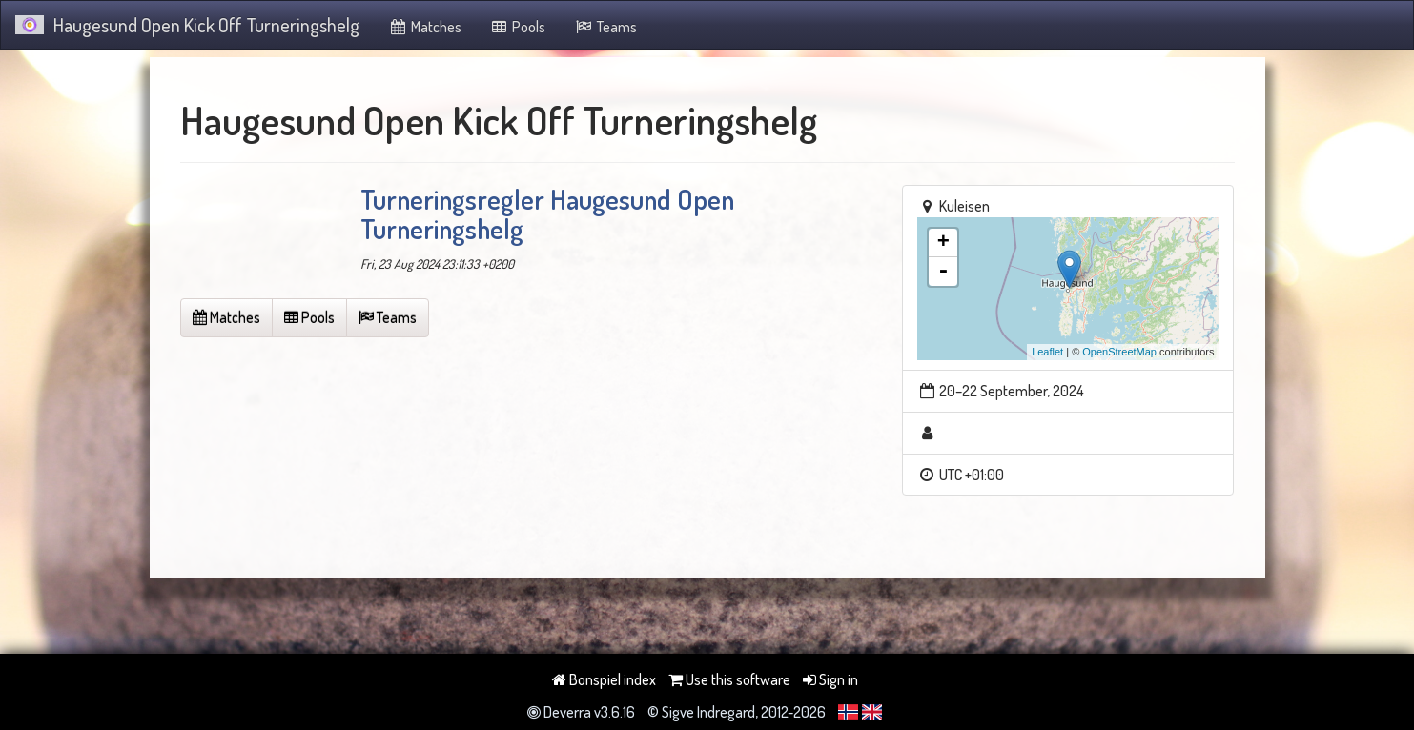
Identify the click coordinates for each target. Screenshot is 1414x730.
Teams (605, 26)
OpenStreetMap (1119, 351)
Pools (518, 26)
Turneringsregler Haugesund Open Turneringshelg (547, 214)
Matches (424, 26)
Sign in (830, 679)
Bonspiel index (604, 679)
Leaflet (1047, 351)
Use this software (729, 679)
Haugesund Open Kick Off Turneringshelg (187, 24)
